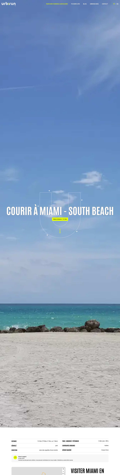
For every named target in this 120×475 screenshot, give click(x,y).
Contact (105, 4)
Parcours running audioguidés (57, 4)
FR (114, 4)
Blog (85, 4)
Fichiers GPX (75, 4)
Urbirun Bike (94, 4)
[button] (63, 469)
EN (117, 4)
